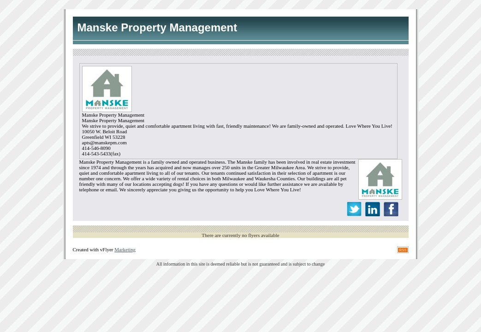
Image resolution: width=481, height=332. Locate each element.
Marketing (125, 249)
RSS (402, 250)
